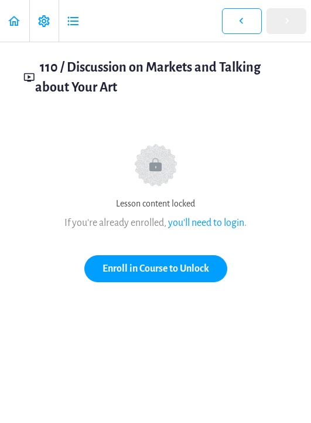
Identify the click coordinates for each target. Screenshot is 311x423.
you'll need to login (206, 222)
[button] (14, 21)
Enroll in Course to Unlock (155, 268)
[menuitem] (44, 21)
